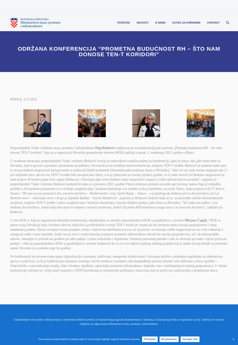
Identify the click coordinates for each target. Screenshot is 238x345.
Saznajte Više (190, 339)
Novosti (142, 22)
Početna (123, 22)
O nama (160, 22)
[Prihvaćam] (233, 339)
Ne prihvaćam (169, 339)
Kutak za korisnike (186, 22)
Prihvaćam (150, 339)
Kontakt (213, 22)
